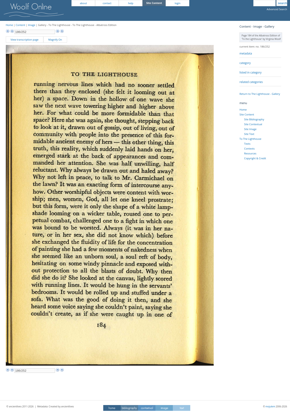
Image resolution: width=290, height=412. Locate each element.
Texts (247, 143)
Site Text (249, 134)
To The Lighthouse (250, 139)
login (177, 3)
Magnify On (55, 39)
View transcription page (24, 39)
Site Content (246, 114)
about (83, 3)
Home (9, 25)
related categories (251, 82)
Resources (250, 153)
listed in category (250, 72)
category (245, 63)
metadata (245, 53)
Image (31, 25)
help (130, 3)
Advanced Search (277, 9)
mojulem (270, 406)
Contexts (249, 148)
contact (107, 3)
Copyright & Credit (255, 158)
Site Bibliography (254, 119)
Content (20, 25)
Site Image (250, 129)
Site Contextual (253, 124)
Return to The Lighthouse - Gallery (259, 94)
